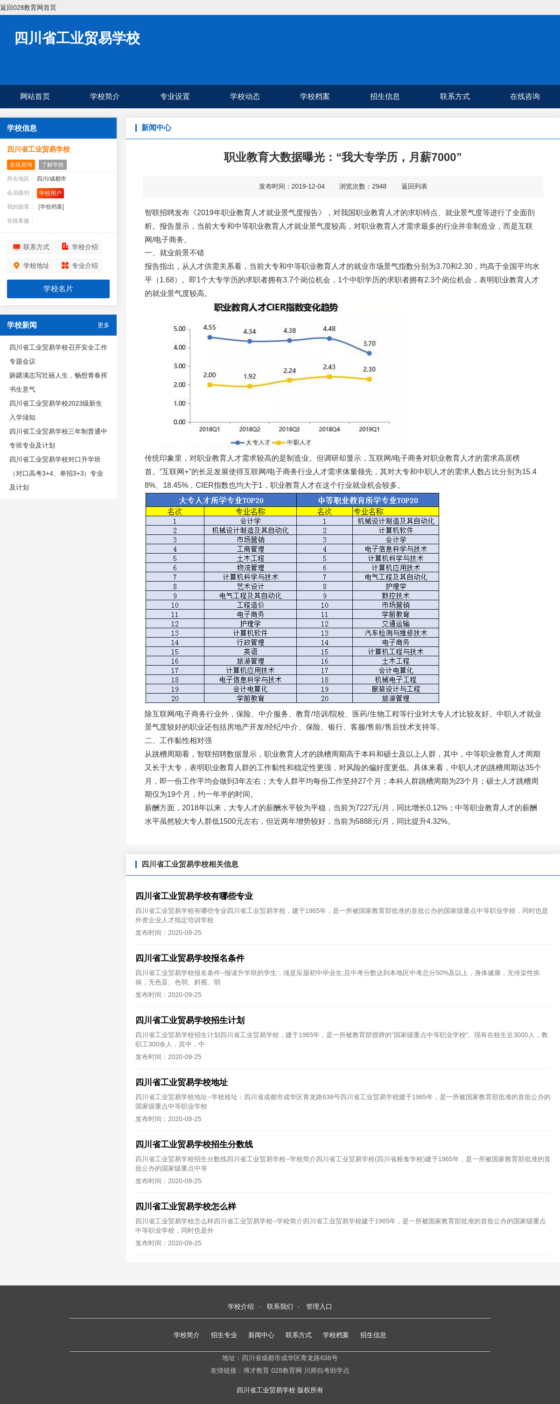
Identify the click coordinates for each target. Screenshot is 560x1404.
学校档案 (315, 96)
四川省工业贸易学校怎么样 (185, 1206)
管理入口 (319, 1306)
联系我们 (280, 1306)
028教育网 (286, 1370)
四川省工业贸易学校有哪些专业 (194, 896)
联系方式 (455, 96)
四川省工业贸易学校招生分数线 (194, 1144)
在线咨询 (525, 96)
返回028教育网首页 (28, 7)
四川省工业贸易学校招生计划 (190, 1020)
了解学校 (53, 164)
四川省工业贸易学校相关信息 (189, 864)
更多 (104, 325)
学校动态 (245, 96)
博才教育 (256, 1370)
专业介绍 (85, 265)
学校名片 (58, 289)
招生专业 (224, 1335)
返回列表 (414, 186)
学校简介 (105, 96)
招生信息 (385, 96)
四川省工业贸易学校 (77, 38)
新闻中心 (261, 1335)
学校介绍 (85, 247)
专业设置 (175, 96)
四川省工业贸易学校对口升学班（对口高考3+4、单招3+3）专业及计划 (56, 473)
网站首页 (35, 96)
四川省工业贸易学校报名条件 (190, 958)
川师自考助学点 (327, 1370)
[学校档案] (51, 207)
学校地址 (36, 265)
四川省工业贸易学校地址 (181, 1082)
